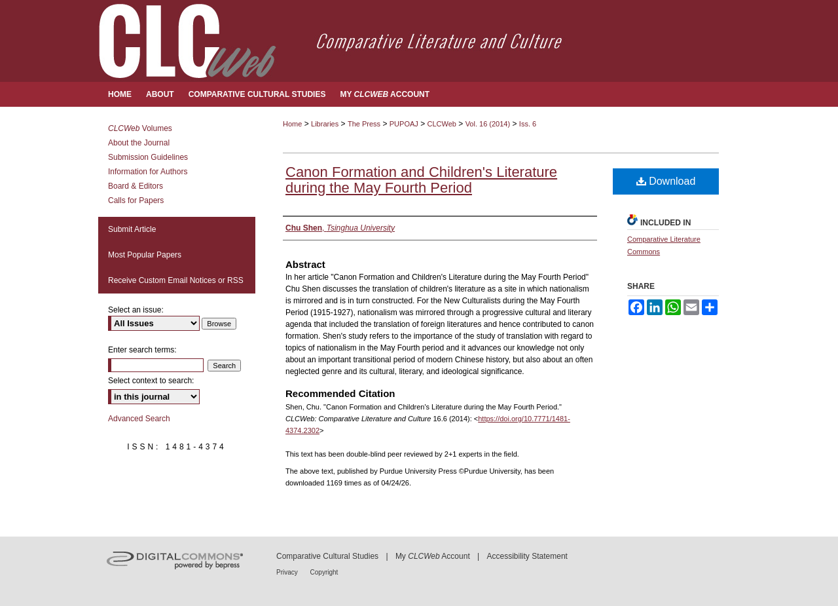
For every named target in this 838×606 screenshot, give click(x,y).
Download (666, 181)
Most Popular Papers (144, 254)
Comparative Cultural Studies (327, 556)
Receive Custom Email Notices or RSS (176, 280)
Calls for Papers (136, 200)
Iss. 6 (527, 124)
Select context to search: (151, 380)
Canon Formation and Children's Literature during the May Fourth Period (421, 180)
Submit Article (132, 229)
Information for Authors (147, 171)
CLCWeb (442, 124)
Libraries (324, 124)
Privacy (288, 572)
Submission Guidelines (148, 157)
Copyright (324, 572)
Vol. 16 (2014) (488, 124)
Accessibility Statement (527, 556)
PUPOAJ (404, 124)
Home (292, 124)
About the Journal (139, 142)
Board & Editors (135, 186)
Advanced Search (139, 418)
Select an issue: (136, 309)
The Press (364, 124)
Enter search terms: (142, 349)
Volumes (140, 128)
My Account (432, 556)
